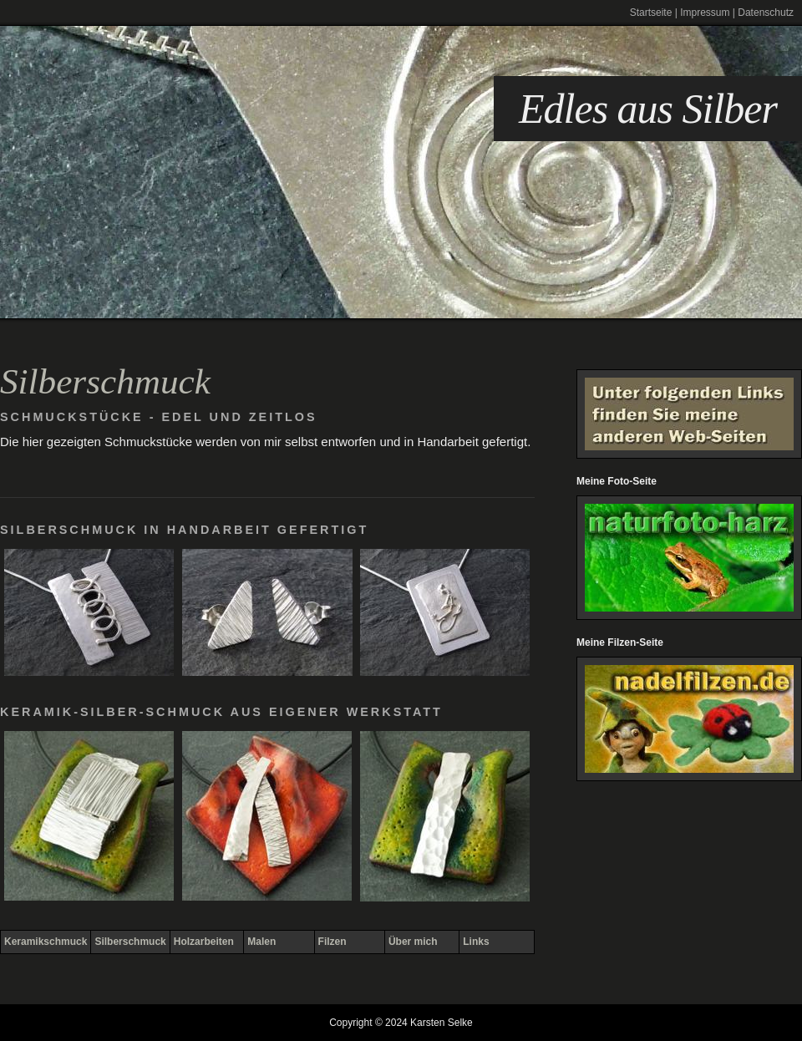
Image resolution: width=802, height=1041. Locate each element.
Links (476, 941)
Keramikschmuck (45, 941)
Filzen (332, 941)
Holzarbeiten (204, 941)
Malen (261, 941)
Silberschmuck (129, 941)
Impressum (704, 12)
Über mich (413, 941)
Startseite (651, 12)
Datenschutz (766, 12)
